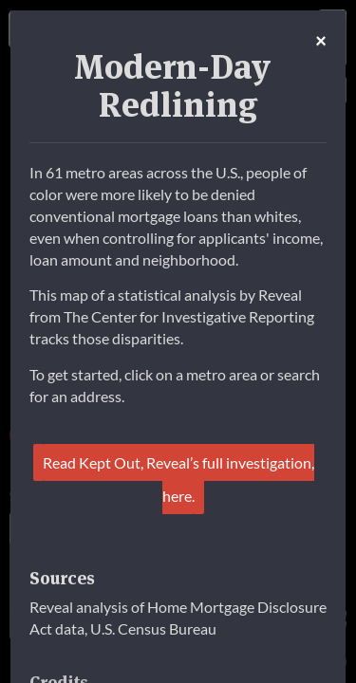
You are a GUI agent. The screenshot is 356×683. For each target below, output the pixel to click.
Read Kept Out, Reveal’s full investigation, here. (178, 479)
